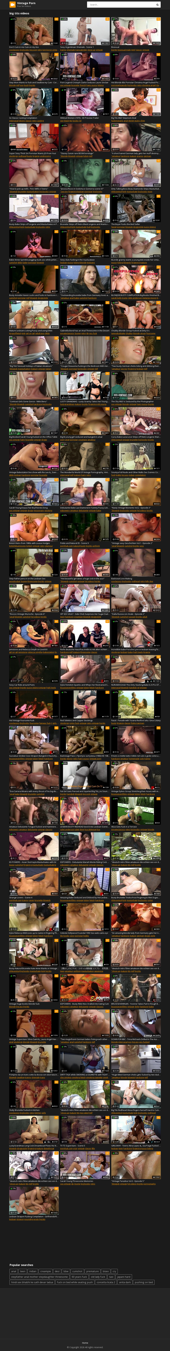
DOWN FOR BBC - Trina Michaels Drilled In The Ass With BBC (136, 1039)
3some (77, 333)
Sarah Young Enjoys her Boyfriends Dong (28, 507)
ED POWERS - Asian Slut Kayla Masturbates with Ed (32, 862)
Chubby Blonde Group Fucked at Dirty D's (130, 330)
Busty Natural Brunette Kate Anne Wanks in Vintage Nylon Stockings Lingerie (34, 968)
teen (62, 616)
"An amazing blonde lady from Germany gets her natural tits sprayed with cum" (136, 933)
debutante (83, 510)
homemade (134, 758)
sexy (141, 545)
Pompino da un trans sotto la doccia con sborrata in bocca (34, 1074)
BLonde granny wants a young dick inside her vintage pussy (136, 259)
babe (25, 262)
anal (126, 120)
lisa (98, 829)
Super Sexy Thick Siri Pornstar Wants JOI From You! (32, 153)
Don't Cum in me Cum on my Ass (24, 47)
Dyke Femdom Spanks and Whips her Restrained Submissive (85, 684)
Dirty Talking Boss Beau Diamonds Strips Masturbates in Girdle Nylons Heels (136, 188)
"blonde (64, 156)
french (83, 85)
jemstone (23, 652)
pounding (28, 1219)
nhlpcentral (116, 191)
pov (22, 85)
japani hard (123, 1276)
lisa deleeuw (90, 829)
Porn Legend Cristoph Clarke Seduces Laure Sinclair (84, 82)
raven (31, 900)
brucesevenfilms (68, 687)
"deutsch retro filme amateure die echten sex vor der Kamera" (136, 862)
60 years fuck (79, 1276)
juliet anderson (67, 829)
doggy (44, 439)
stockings (13, 156)
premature (92, 1271)
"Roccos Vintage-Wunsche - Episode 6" (27, 614)
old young (101, 404)
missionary (39, 510)
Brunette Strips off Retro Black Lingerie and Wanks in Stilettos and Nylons (85, 224)
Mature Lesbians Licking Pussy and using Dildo (30, 330)
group (143, 333)
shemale (71, 49)
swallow (21, 1077)
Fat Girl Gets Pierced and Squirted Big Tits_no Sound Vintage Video (85, 791)
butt (89, 227)
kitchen (38, 1112)
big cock (33, 49)
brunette (75, 85)
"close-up (115, 864)
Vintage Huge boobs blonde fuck (24, 1003)
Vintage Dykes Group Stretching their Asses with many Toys (136, 791)
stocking (48, 510)
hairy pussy (91, 85)
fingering (72, 191)
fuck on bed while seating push (75, 1282)
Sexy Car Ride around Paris (22, 684)
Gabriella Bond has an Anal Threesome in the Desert (84, 330)
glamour (49, 545)
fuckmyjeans (117, 120)
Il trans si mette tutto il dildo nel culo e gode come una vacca (136, 755)
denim (131, 120)
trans (42, 1077)
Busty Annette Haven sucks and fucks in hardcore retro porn (34, 295)
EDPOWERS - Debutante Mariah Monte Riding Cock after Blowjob (85, 862)
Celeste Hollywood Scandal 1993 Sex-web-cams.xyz (84, 933)
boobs (76, 120)
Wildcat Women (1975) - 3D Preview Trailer (79, 118)
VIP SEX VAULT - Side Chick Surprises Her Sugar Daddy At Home (85, 614)
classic (139, 49)
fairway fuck (45, 723)
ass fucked (144, 1042)
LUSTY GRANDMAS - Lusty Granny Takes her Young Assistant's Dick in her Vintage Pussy (85, 401)
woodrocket (14, 581)
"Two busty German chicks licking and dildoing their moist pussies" (136, 366)
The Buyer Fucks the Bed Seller (125, 224)
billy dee (149, 581)
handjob (133, 687)
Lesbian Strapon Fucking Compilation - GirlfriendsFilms (34, 1216)
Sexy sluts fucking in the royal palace (77, 259)
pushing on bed (144, 1282)
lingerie (36, 156)
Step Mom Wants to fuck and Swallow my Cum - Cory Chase (34, 82)
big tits (114, 49)
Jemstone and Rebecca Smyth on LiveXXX (28, 649)
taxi (111, 1276)
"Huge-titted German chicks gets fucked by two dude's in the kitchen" (136, 1074)
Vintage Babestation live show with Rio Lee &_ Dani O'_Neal (34, 472)
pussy (70, 262)
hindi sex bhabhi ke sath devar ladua (32, 1282)
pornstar (88, 191)
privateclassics (67, 333)
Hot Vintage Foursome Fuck (21, 720)
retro (39, 49)
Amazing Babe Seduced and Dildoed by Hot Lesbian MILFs (85, 897)
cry (114, 1271)
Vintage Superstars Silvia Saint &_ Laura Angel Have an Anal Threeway (34, 1039)
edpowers (65, 510)
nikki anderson (135, 298)
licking (100, 85)
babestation (48, 652)
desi (57, 1271)
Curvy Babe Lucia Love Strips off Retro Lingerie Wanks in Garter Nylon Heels (136, 436)
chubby (129, 333)
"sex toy (64, 191)
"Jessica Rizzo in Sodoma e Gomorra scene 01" (82, 188)
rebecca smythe (35, 652)
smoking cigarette (94, 1077)
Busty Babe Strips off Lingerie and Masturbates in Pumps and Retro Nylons (34, 224)
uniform (96, 545)
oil (138, 687)
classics (48, 829)
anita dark (125, 1282)
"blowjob (13, 191)
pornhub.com (66, 545)
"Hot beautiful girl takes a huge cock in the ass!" (82, 578)
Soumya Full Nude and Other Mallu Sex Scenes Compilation (136, 472)
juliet (77, 829)
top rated (84, 1112)
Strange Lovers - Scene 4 (20, 897)
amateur (92, 439)
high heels (138, 652)
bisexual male (124, 49)
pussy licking (150, 227)
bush (26, 85)
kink (124, 191)
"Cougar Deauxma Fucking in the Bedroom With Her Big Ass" (85, 366)
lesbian (80, 191)
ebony (22, 120)
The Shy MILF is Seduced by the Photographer (132, 401)
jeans (137, 120)
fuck (113, 475)
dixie (82, 829)
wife (44, 1112)
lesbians (91, 262)
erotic (36, 1219)
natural (76, 545)
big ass (125, 475)
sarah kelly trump (119, 298)
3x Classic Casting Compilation (23, 118)
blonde (12, 85)
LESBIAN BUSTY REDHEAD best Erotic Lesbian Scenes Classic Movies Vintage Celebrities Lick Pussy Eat (85, 826)
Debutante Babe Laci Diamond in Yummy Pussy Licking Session (85, 507)
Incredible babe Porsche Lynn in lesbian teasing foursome (136, 649)
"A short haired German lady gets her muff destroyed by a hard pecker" (136, 153)
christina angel (149, 85)
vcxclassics (14, 49)
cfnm (142, 120)
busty (29, 156)
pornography (149, 1183)
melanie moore (149, 298)
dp (87, 333)
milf (18, 85)
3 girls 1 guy (56, 723)
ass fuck (93, 333)
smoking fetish (79, 1077)
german (147, 156)
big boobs (24, 49)
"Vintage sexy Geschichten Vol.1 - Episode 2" (132, 543)
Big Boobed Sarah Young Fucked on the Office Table (33, 436)
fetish (92, 687)
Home (85, 1342)
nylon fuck (74, 723)
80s (93, 1148)
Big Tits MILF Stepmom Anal (123, 118)
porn (62, 439)
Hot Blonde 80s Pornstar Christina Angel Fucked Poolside (136, 82)
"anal (113, 545)
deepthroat (49, 1148)
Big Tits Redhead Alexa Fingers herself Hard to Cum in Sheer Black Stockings (136, 1110)
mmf (133, 49)
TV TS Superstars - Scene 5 (72, 1145)
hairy (22, 439)
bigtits (118, 475)
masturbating (50, 864)
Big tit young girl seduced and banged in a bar (81, 436)
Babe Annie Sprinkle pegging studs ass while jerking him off (34, 259)
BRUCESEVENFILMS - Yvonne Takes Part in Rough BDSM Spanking (136, 1003)
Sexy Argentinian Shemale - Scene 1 (77, 47)
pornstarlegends (119, 85)
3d (80, 120)
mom (150, 191)
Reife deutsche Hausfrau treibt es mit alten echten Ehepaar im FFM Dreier (85, 649)
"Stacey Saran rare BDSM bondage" (77, 153)
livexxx (58, 652)
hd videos (141, 510)
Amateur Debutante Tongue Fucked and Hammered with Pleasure (34, 826)
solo (142, 758)
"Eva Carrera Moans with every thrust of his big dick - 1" (34, 791)
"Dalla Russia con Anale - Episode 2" (128, 614)
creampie (82, 439)
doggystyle (138, 227)
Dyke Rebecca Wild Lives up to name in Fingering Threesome (34, 933)
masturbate (132, 191)
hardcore (125, 156)
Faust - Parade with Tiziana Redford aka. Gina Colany (136, 720)
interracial (14, 120)
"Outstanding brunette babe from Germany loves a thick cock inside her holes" (85, 295)
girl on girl (30, 333)
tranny (63, 49)
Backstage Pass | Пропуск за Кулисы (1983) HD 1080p (85, 755)
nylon (150, 900)
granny (140, 156)
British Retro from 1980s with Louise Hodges (29, 543)
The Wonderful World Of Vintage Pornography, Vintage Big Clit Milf (85, 472)
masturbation (33, 191)
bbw (65, 1271)
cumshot (13, 262)
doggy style (150, 935)
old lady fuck (98, 1276)
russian (132, 616)
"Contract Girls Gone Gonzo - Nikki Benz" (28, 401)
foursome (150, 333)
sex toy (124, 368)
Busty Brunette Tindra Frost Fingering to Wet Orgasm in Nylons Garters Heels (136, 897)
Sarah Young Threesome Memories (76, 1181)
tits (70, 120)
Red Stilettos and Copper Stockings (76, 720)
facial (113, 227)
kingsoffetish (15, 333)
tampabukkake (118, 333)
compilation (140, 475)
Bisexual (115, 47)
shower (143, 687)
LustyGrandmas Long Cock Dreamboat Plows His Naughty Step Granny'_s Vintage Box (34, 1145)
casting (40, 120)
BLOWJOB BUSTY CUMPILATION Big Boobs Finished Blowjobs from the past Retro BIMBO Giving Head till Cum (136, 295)
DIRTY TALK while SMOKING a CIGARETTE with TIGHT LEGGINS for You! (85, 1074)
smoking (107, 1077)
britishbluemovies (17, 545)
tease (12, 864)
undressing (45, 156)
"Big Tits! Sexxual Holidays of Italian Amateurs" (31, 366)
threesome (32, 581)
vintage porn (95, 758)
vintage (99, 49)
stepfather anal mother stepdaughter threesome (39, 1276)
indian (132, 475)
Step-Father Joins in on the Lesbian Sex (27, 578)
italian (48, 368)
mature (133, 156)
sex (62, 120)
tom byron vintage (50, 49)
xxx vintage (65, 85)
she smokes (66, 1077)
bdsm (86, 156)
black (66, 120)
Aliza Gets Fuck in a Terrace (124, 826)
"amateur (115, 156)
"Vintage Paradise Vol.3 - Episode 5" (128, 1181)
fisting (134, 723)
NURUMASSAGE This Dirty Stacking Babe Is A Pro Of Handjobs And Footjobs (136, 684)
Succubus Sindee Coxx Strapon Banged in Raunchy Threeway (34, 755)
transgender (81, 49)
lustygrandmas (67, 404)
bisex (106, 1271)
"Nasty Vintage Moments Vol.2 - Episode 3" (131, 507)
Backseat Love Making (121, 578)
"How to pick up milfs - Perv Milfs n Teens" (28, 188)
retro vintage (93, 723)
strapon (20, 1219)
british (29, 545)
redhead (22, 156)
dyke (137, 1006)
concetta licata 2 (106, 1282)
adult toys (40, 333)
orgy (75, 1148)
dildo (20, 262)
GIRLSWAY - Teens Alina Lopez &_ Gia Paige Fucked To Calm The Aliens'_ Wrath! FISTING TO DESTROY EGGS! (136, 1145)
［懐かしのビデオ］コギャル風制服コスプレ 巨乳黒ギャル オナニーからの (85, 968)
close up (91, 49)
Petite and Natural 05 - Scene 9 (74, 543)
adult (144, 616)
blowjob (72, 156)
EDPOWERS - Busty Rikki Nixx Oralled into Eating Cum (84, 1003)
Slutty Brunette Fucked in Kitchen (24, 1110)
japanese (98, 971)
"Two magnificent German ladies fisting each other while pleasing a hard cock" (85, 1039)
